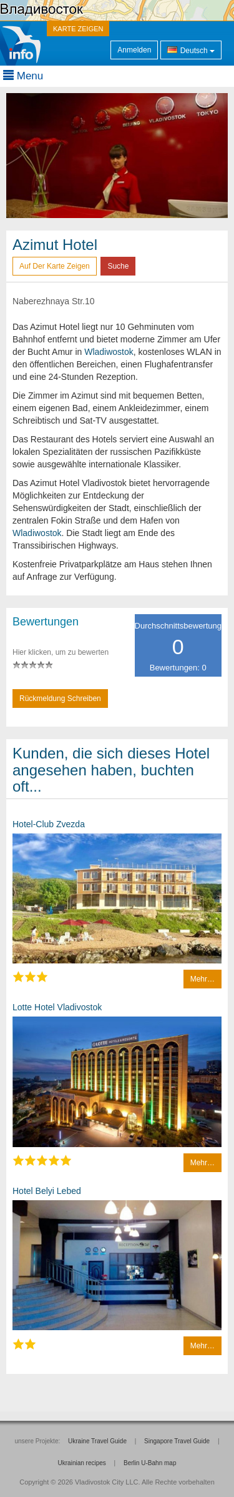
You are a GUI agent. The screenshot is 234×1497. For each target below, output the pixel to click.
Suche (118, 266)
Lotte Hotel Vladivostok (57, 1007)
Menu (23, 76)
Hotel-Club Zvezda (48, 824)
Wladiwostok (109, 352)
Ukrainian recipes (82, 1463)
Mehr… (202, 979)
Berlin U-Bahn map (150, 1463)
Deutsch (191, 49)
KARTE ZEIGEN (78, 28)
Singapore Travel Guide (177, 1441)
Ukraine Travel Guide (97, 1441)
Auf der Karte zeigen (54, 266)
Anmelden (134, 50)
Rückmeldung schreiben (60, 698)
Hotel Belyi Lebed (46, 1191)
